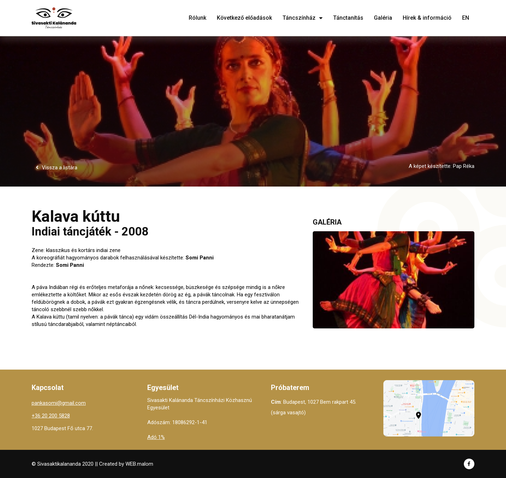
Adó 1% (156, 437)
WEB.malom (139, 464)
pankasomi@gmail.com (59, 403)
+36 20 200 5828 (51, 416)
